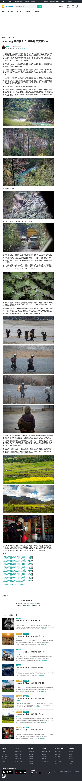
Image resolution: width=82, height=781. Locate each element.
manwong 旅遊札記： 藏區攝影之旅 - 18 (30, 698)
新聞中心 (4, 751)
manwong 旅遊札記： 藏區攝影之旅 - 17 (30, 714)
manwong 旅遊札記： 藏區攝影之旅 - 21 (30, 652)
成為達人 (37, 11)
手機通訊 (31, 756)
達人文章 (10, 11)
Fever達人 (4, 37)
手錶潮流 (31, 763)
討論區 (3, 761)
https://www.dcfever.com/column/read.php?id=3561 (17, 574)
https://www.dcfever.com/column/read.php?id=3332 (17, 566)
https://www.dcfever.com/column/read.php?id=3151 (17, 559)
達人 (28, 11)
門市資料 (57, 751)
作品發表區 (4, 759)
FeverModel (5, 756)
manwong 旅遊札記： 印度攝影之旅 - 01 (30, 636)
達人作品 (19, 11)
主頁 (3, 11)
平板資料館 (18, 759)
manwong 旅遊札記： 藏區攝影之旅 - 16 (30, 730)
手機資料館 (18, 756)
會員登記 (71, 759)
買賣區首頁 (31, 751)
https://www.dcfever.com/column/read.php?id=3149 (17, 557)
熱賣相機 (57, 756)
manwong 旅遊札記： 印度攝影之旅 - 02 (30, 621)
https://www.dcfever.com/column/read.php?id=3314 (17, 560)
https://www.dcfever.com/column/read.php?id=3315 (17, 561)
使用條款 (71, 761)
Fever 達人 (4, 754)
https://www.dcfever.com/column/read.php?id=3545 (17, 571)
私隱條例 (71, 763)
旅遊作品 (44, 759)
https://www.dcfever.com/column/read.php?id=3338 (17, 567)
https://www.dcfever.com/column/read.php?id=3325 (17, 564)
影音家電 (31, 761)
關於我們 (71, 751)
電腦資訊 (31, 759)
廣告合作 (71, 756)
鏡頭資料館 (18, 754)
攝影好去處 (46, 751)
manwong (9, 46)
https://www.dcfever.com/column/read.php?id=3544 (17, 570)
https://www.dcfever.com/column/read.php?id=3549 (17, 573)
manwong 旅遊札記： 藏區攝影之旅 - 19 (30, 683)
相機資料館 (18, 751)
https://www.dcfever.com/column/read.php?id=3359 (17, 569)
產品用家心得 (18, 761)
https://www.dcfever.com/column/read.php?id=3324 (17, 563)
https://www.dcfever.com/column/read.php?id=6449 (17, 580)
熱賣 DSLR (58, 761)
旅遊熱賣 (44, 754)
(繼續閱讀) (43, 629)
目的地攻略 (44, 756)
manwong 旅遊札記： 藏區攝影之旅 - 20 (30, 667)
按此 (32, 603)
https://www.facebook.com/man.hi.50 (13, 581)
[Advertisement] (41, 24)
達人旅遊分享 (45, 761)
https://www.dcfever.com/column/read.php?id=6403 (17, 576)
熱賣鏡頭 (57, 759)
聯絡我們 (71, 754)
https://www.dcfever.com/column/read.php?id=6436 (17, 579)
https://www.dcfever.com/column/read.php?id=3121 (17, 556)
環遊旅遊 (22, 48)
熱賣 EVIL (57, 763)
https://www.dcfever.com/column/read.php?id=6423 (17, 577)
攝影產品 (31, 754)
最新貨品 (57, 754)
